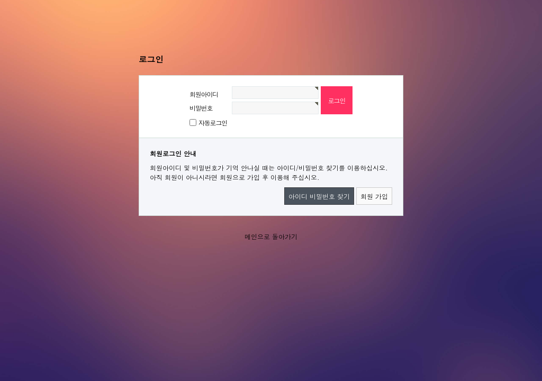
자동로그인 (212, 122)
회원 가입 (374, 196)
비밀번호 (200, 107)
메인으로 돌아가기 (271, 236)
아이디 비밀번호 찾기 (319, 196)
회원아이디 (203, 93)
